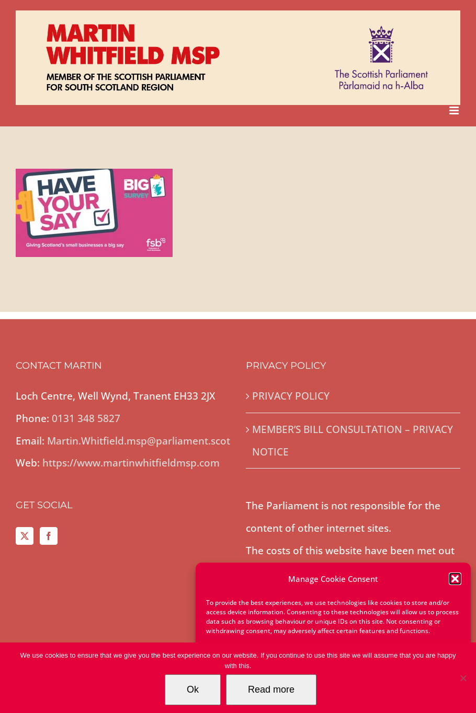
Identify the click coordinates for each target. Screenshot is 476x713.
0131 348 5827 (86, 418)
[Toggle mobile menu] (454, 110)
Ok (193, 689)
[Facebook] (49, 536)
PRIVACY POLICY (291, 396)
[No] (463, 678)
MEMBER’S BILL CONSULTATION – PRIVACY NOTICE (352, 441)
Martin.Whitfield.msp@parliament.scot (138, 441)
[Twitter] (24, 536)
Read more (271, 689)
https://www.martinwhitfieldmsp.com (131, 463)
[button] (455, 579)
